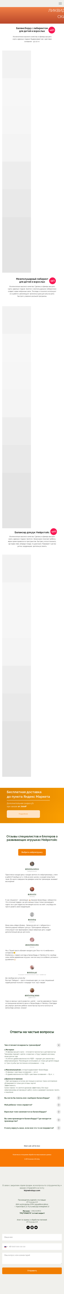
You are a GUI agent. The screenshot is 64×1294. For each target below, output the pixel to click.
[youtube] (36, 1227)
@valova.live (32, 894)
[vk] (28, 1227)
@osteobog (32, 919)
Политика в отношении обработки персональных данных (32, 1154)
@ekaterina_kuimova (32, 869)
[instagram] (32, 1227)
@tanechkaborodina (32, 945)
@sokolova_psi (32, 972)
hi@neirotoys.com (32, 1190)
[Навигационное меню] (60, 3)
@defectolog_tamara (32, 995)
